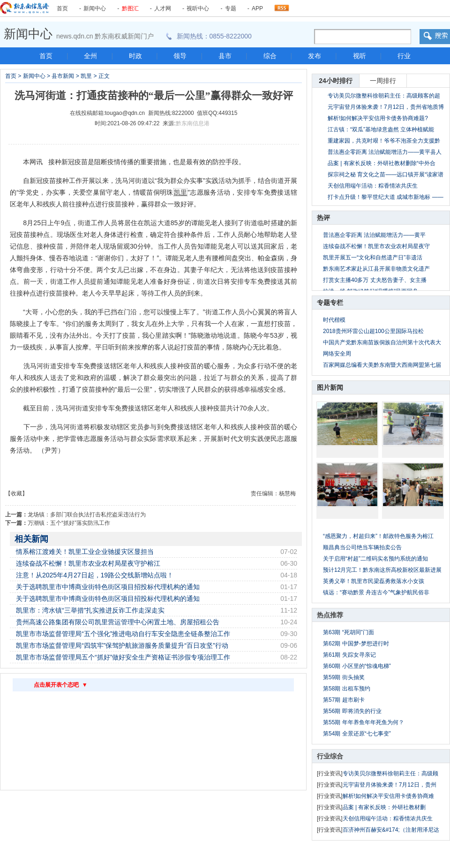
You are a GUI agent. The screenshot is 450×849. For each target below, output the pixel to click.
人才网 (162, 8)
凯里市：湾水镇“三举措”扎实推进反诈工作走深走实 (90, 610)
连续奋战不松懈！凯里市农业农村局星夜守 (376, 246)
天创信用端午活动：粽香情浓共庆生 (373, 185)
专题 (230, 8)
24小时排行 (335, 80)
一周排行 (383, 80)
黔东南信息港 (193, 123)
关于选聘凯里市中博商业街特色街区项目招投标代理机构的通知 (108, 587)
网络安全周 (337, 353)
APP (257, 8)
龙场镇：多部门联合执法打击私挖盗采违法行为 (87, 514)
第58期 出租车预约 (346, 688)
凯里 (86, 76)
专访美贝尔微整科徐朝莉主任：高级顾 (390, 773)
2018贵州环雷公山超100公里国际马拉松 (373, 331)
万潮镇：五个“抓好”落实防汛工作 (69, 523)
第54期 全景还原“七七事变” (357, 733)
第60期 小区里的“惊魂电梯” (357, 666)
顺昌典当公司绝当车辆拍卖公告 (362, 547)
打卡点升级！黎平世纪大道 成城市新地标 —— (385, 197)
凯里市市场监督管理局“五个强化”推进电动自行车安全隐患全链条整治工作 (123, 633)
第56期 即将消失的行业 (352, 711)
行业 (404, 56)
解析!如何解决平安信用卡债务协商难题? (378, 118)
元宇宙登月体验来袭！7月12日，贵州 (389, 784)
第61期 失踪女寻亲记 (349, 655)
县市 (225, 56)
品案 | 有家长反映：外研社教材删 (384, 807)
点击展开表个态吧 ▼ (61, 685)
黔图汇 (130, 8)
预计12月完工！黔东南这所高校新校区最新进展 (382, 570)
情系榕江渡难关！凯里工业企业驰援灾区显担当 (85, 551)
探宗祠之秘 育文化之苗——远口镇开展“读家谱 (385, 174)
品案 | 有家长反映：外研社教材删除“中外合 (381, 163)
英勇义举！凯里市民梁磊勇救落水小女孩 (373, 581)
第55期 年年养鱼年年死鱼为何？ (363, 722)
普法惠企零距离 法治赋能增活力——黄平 (374, 235)
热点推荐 (330, 615)
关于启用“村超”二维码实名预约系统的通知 (375, 558)
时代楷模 (334, 320)
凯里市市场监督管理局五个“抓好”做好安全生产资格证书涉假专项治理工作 (123, 657)
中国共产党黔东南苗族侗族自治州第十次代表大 (382, 342)
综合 (270, 56)
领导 (180, 56)
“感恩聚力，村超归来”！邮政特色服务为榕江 (378, 536)
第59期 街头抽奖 (344, 677)
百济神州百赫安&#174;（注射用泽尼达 (391, 829)
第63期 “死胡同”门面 (348, 632)
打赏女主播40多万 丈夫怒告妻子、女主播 (375, 280)
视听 (359, 56)
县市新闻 (63, 76)
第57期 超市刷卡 (344, 700)
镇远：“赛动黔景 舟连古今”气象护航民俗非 (376, 592)
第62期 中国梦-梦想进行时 (356, 643)
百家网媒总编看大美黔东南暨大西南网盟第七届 (382, 365)
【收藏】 (16, 493)
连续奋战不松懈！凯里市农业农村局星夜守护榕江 (88, 563)
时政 (135, 56)
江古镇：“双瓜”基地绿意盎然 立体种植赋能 (381, 129)
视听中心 (198, 8)
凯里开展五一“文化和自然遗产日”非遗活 (372, 257)
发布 (314, 56)
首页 (62, 8)
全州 (90, 56)
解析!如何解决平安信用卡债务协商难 (388, 796)
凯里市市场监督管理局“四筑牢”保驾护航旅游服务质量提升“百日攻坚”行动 (122, 645)
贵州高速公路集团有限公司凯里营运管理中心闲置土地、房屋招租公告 (117, 622)
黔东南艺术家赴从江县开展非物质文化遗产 (376, 268)
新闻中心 (94, 8)
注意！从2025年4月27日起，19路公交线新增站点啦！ (94, 575)
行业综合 (330, 756)
